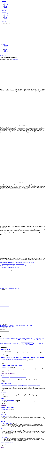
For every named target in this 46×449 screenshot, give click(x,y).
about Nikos (4, 10)
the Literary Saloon (5, 435)
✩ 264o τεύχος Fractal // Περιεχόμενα (8, 400)
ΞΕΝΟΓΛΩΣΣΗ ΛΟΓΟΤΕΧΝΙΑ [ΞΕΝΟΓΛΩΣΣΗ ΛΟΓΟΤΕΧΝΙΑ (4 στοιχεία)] (10, 344)
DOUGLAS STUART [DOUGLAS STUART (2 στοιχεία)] (28, 338)
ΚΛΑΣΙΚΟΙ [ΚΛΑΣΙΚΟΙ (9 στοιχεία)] (18, 343)
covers (3, 8)
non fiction (5, 5)
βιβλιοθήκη (4, 1)
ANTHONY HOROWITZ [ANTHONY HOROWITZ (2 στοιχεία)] (7, 338)
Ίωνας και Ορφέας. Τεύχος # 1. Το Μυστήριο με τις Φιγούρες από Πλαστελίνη (14, 377)
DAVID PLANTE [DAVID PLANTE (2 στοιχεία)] (23, 338)
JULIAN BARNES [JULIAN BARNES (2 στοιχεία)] (42, 338)
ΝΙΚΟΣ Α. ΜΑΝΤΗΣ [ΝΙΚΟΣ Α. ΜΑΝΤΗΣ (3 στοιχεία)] (41, 343)
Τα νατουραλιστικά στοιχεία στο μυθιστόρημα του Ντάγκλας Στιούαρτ (13, 264)
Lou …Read (3, 414)
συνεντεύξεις (4, 9)
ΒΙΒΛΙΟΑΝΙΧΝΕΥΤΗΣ (5, 349)
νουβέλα (5, 2)
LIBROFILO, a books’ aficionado (7, 407)
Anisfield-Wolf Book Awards (6, 437)
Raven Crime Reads (5, 428)
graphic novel (6, 4)
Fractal (2, 398)
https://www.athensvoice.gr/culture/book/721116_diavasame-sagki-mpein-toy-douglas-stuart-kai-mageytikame (17, 262)
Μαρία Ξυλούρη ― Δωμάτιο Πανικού (8, 373)
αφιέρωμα (5, 6)
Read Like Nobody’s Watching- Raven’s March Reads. (10, 430)
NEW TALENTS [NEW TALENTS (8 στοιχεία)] (11, 339)
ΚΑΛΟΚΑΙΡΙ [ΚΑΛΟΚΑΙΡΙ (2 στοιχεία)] (14, 343)
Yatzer (2, 447)
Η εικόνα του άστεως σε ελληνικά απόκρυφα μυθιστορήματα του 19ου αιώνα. (14, 359)
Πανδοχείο (3, 375)
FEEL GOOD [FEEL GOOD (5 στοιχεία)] (34, 338)
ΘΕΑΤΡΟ (3, 351)
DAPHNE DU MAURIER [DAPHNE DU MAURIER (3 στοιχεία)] (18, 338)
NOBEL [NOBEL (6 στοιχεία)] (15, 339)
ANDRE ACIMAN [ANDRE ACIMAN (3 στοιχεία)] (2, 338)
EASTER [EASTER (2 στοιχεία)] (31, 338)
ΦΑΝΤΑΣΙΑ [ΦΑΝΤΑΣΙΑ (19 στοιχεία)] (32, 344)
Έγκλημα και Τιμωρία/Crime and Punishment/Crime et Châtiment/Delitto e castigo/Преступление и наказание (22, 357)
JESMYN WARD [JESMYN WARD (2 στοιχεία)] (38, 338)
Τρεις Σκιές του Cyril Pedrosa (4, 306)
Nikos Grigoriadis (16, 59)
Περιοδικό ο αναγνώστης (6, 383)
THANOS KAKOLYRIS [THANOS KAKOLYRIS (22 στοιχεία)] (36, 339)
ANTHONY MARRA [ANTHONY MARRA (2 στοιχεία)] (13, 338)
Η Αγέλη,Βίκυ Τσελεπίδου (6, 367)
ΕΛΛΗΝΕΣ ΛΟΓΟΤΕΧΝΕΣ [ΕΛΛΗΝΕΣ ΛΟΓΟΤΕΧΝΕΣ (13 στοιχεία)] (27, 342)
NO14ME (3, 421)
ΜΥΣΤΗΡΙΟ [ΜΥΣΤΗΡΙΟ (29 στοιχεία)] (36, 343)
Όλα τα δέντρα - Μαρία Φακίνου (7, 423)
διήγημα (5, 3)
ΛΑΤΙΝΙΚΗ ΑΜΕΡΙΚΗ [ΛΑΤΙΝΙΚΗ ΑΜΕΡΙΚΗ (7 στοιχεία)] (28, 343)
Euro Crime (3, 405)
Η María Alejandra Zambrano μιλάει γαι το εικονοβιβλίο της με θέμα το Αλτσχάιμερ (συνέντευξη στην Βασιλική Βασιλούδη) (21, 385)
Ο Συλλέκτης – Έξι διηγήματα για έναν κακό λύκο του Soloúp (9, 288)
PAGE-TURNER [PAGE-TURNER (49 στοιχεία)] (21, 339)
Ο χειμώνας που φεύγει (5, 416)
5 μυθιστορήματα (5, 409)
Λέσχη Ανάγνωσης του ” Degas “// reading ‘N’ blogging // (12, 365)
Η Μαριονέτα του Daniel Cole (5, 323)
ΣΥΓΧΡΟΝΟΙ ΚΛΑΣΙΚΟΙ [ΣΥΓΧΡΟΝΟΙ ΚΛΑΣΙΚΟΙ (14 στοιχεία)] (24, 344)
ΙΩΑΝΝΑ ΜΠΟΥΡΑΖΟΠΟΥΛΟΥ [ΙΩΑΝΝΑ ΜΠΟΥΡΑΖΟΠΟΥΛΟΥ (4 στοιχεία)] (8, 343)
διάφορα (5, 7)
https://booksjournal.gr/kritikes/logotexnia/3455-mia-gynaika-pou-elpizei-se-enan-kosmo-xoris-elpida (15, 265)
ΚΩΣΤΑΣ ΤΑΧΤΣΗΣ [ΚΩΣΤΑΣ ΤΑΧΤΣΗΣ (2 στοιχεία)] (22, 343)
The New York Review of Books (7, 442)
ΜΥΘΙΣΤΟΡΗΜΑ (3, 55)
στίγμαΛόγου (3, 392)
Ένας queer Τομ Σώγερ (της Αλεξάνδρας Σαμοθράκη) (10, 267)
